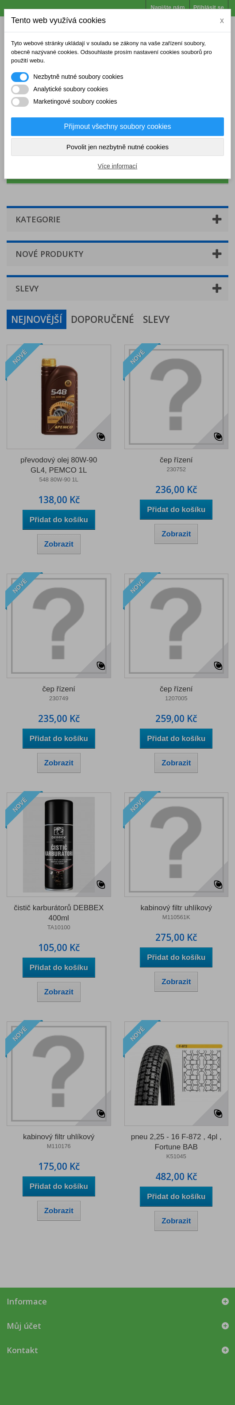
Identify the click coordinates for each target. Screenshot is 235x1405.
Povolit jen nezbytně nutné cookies (117, 147)
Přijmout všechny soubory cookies (117, 126)
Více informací (117, 166)
